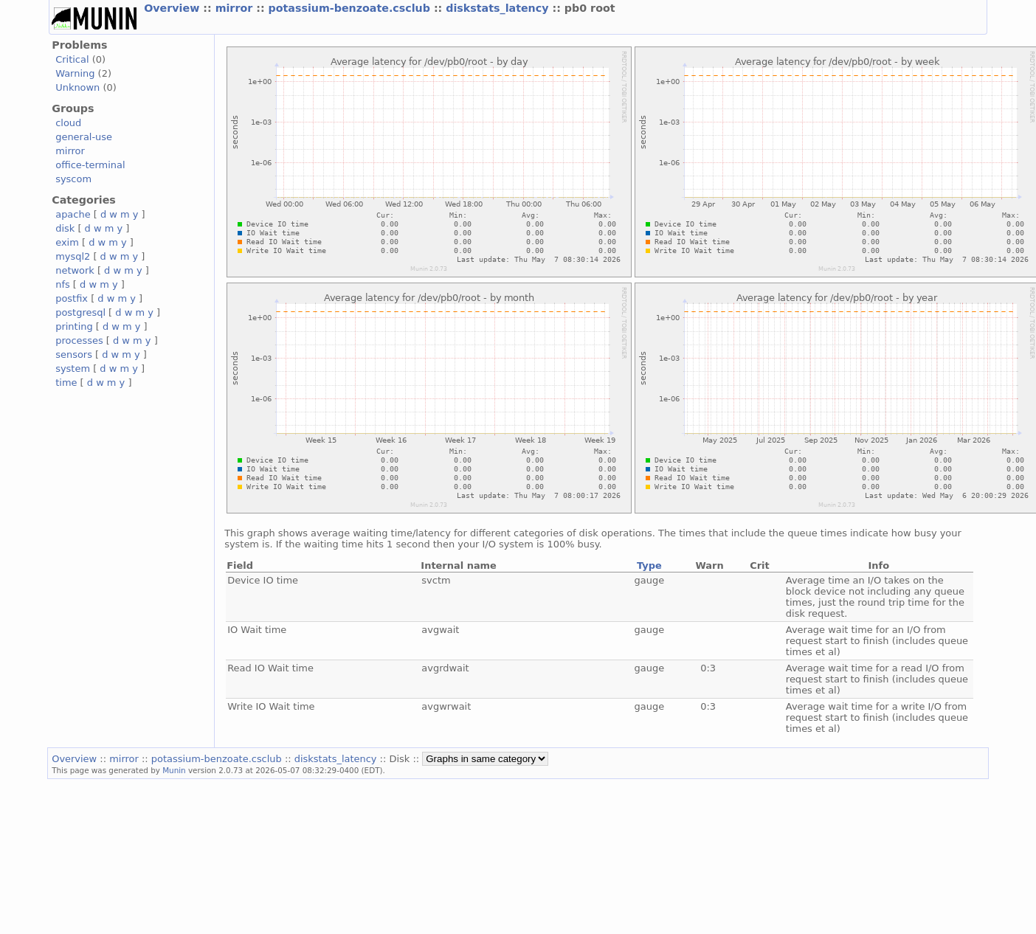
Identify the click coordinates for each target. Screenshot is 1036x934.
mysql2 (72, 256)
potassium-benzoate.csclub (351, 8)
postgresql (80, 312)
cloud (68, 122)
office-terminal (90, 164)
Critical (72, 59)
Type (649, 565)
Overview (173, 8)
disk (65, 228)
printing (73, 326)
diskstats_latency (499, 8)
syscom (73, 178)
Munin (174, 770)
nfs (62, 284)
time (66, 382)
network (74, 270)
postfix (71, 298)
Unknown (77, 87)
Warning (74, 73)
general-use (83, 136)
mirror (236, 8)
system (72, 368)
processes (79, 340)
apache (72, 214)
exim (67, 242)
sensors (73, 354)
